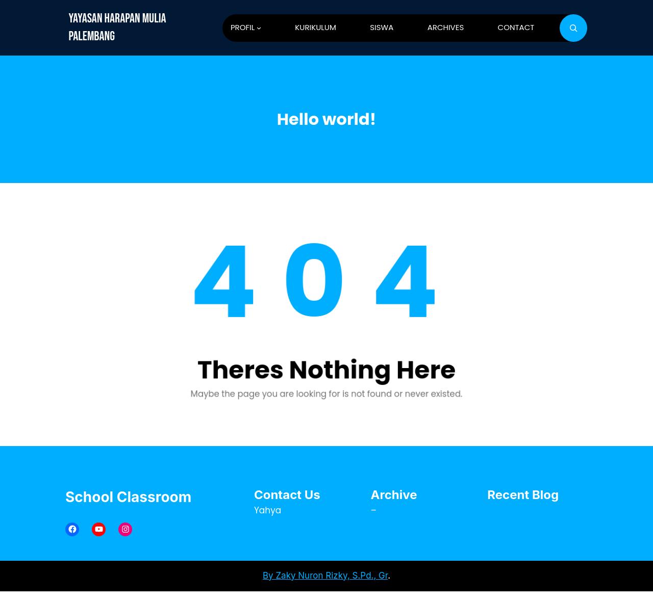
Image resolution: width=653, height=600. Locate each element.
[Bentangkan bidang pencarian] (573, 28)
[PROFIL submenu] (259, 27)
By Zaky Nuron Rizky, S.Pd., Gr (325, 575)
